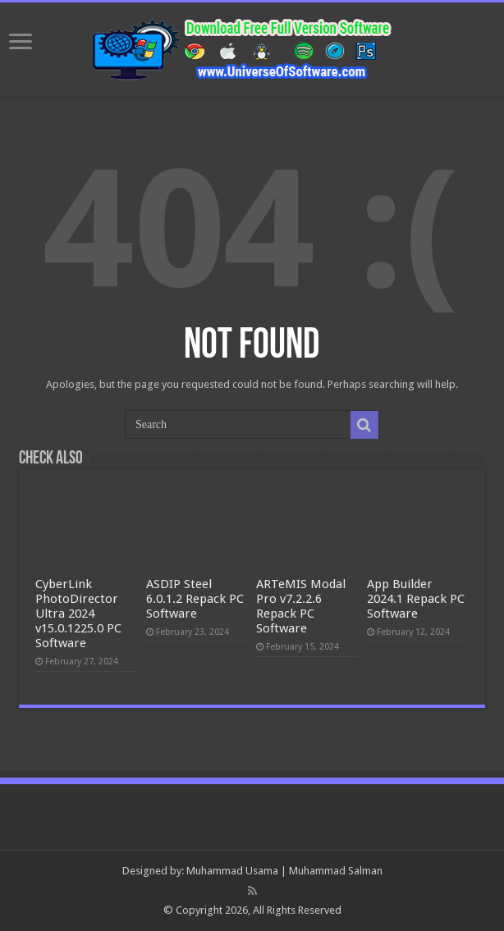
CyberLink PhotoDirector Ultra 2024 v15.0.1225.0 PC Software (78, 613)
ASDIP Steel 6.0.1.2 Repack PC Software (195, 599)
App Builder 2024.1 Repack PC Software (416, 599)
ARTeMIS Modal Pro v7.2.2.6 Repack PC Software (301, 606)
